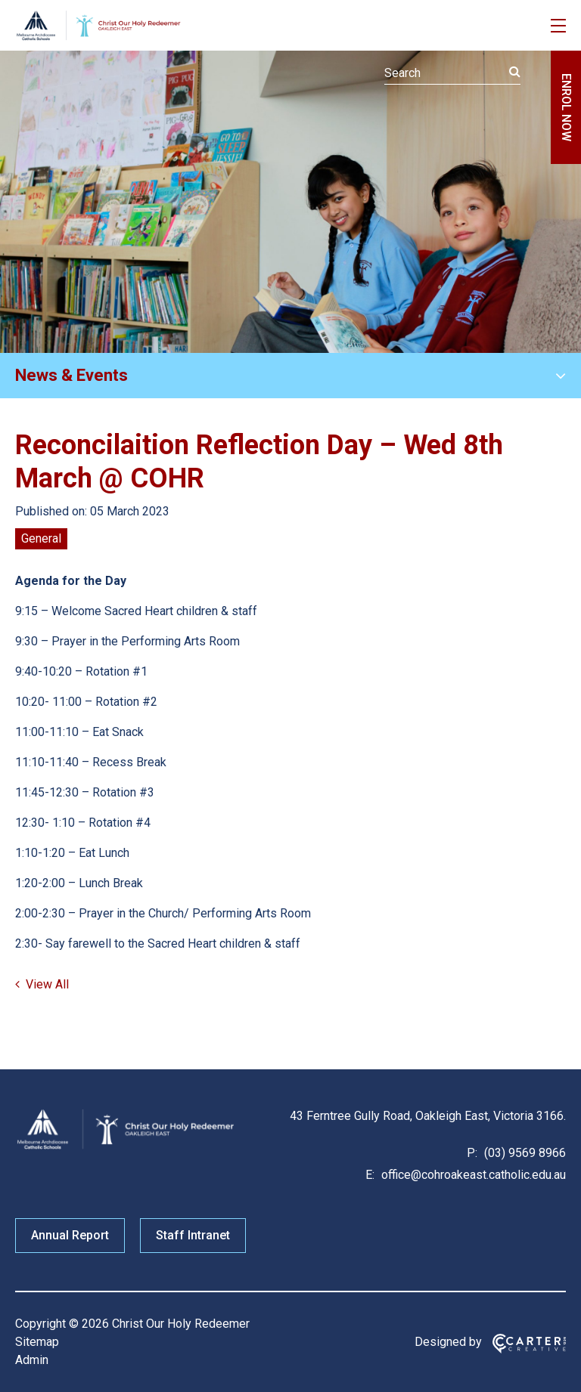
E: (369, 1175)
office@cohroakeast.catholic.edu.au (472, 1175)
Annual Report (70, 1235)
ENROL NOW (566, 107)
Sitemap (37, 1342)
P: (472, 1153)
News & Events (71, 375)
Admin (31, 1360)
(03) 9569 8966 (523, 1153)
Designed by (448, 1342)
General (41, 538)
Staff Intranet (193, 1235)
